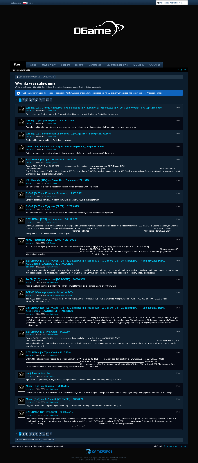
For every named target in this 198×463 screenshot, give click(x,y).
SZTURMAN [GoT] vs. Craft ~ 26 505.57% (49, 412)
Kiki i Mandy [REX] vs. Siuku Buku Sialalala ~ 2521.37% (57, 180)
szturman (30, 110)
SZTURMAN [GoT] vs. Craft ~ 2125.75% (48, 352)
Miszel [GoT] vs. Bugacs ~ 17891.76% (47, 386)
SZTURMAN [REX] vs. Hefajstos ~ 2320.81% (51, 159)
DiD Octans (50, 243)
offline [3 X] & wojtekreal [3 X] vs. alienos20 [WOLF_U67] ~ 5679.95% (65, 146)
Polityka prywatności (55, 446)
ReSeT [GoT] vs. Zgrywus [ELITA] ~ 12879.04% (52, 206)
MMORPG (138, 64)
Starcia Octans (51, 196)
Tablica (33, 64)
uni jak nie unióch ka (38, 373)
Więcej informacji (154, 93)
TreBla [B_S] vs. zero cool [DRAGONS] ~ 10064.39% (55, 279)
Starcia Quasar (51, 163)
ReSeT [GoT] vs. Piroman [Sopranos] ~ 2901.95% (54, 193)
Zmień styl (157, 446)
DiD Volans (50, 376)
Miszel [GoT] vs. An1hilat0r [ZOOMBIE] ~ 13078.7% (55, 399)
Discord (79, 64)
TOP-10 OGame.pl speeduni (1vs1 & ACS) (49, 292)
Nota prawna (17, 446)
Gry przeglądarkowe (117, 64)
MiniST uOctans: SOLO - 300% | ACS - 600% (51, 240)
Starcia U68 (51, 111)
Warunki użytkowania (34, 446)
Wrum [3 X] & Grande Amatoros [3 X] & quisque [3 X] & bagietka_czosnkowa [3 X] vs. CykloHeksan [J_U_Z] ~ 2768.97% (94, 107)
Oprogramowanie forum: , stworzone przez (99, 458)
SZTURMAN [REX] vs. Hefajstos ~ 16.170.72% (52, 219)
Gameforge (95, 64)
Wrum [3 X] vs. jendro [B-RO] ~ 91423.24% (50, 120)
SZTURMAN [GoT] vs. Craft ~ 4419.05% (48, 331)
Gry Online (154, 64)
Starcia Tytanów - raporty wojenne (59, 295)
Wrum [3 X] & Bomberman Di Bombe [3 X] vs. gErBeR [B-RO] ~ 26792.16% (68, 133)
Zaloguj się (16, 3)
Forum (18, 64)
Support (65, 64)
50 (47, 100)
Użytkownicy (48, 64)
